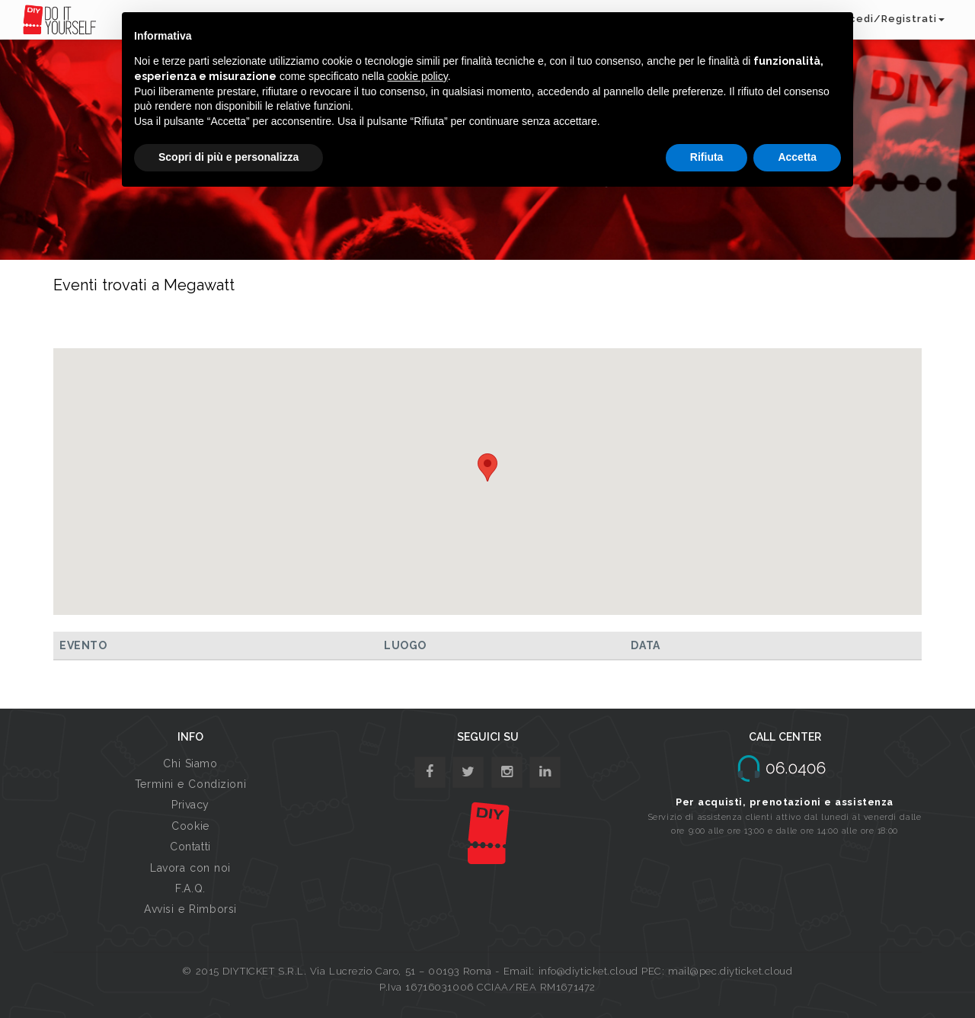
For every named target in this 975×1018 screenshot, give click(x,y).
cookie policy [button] (418, 76)
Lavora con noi (190, 868)
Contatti (190, 846)
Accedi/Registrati (890, 18)
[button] (487, 467)
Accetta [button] (797, 157)
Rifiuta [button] (707, 157)
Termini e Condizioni (190, 784)
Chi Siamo (190, 763)
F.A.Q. (190, 888)
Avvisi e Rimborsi (190, 909)
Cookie (190, 826)
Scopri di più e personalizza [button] (228, 157)
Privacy (190, 805)
